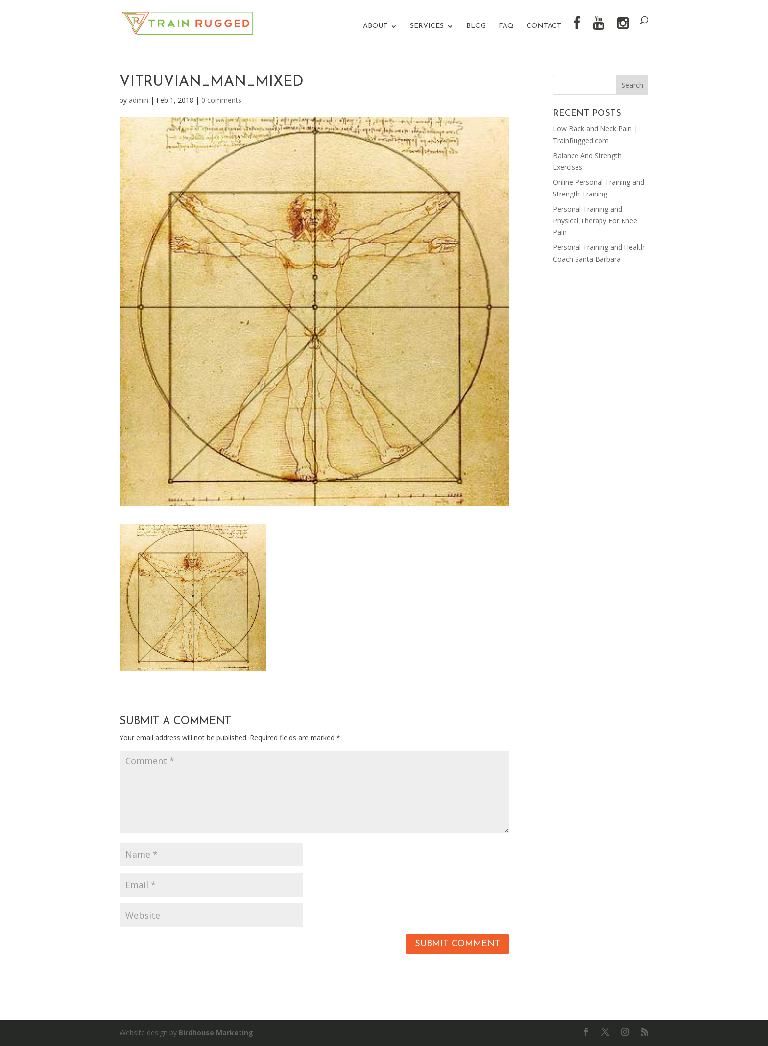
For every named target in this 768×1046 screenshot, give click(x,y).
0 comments (221, 100)
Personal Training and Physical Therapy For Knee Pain (595, 220)
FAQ (506, 26)
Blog (476, 26)
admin (138, 100)
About (375, 26)
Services (427, 26)
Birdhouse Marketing (216, 1032)
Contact (544, 26)
